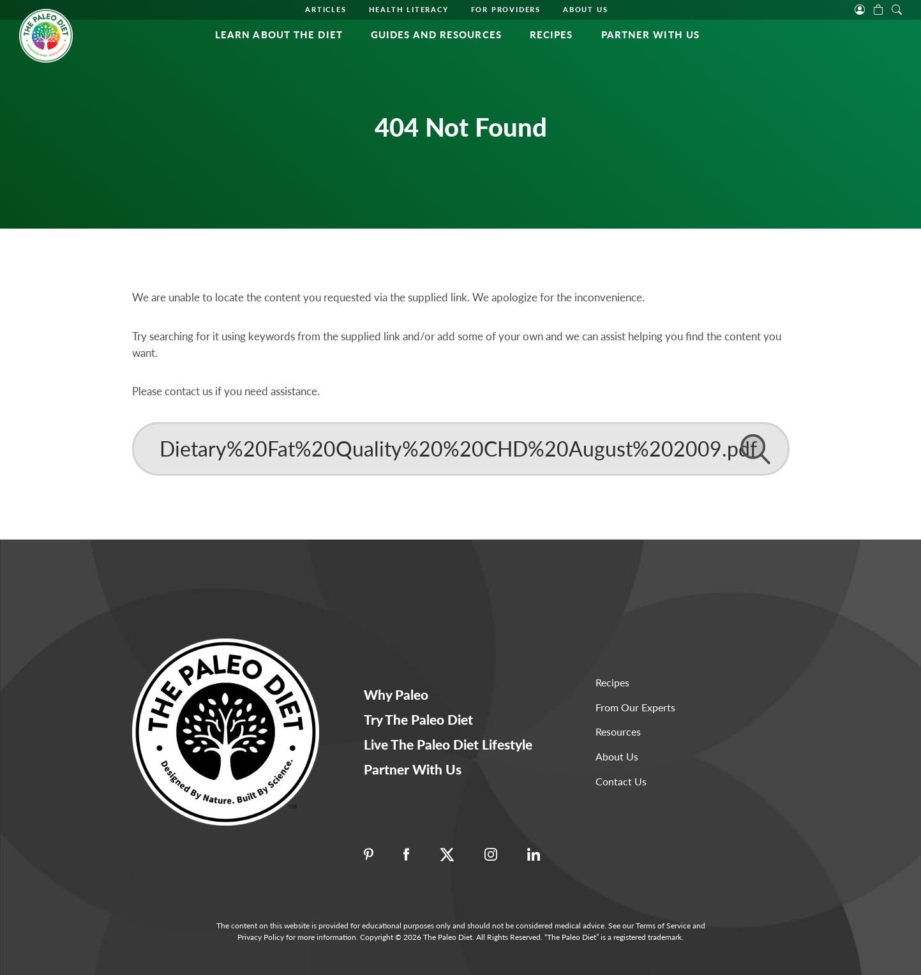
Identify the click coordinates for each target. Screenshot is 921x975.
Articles (325, 9)
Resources (618, 731)
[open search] (897, 8)
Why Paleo (396, 694)
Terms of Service (663, 925)
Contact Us (621, 781)
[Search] (461, 449)
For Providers (506, 9)
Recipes (551, 34)
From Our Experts (635, 707)
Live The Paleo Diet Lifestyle (448, 744)
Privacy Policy (260, 937)
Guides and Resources (436, 34)
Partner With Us (650, 34)
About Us (585, 9)
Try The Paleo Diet (418, 719)
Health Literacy (409, 9)
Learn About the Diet (279, 34)
